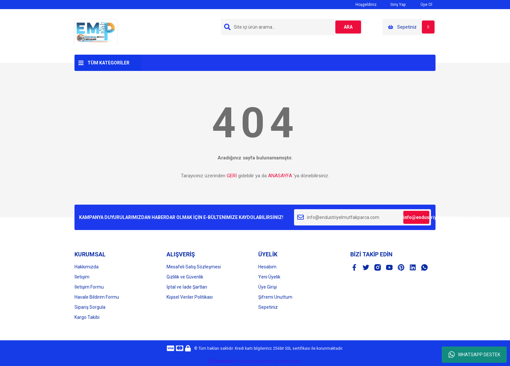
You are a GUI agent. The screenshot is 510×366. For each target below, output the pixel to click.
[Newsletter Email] (362, 217)
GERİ (232, 176)
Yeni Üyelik (269, 276)
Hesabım (267, 266)
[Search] (292, 27)
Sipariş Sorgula (89, 307)
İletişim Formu (89, 287)
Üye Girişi (267, 287)
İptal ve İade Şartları (187, 287)
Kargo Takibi (87, 317)
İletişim (81, 276)
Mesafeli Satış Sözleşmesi (194, 266)
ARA (348, 27)
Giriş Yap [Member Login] (394, 4)
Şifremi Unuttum (275, 297)
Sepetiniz (268, 307)
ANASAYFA (280, 176)
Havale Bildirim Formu (96, 297)
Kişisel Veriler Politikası (190, 297)
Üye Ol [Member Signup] (422, 4)
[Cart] (409, 27)
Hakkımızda (86, 266)
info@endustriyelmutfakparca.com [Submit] (416, 217)
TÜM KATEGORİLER (108, 62)
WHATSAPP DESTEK (474, 354)
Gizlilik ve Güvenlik (185, 276)
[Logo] (95, 31)
